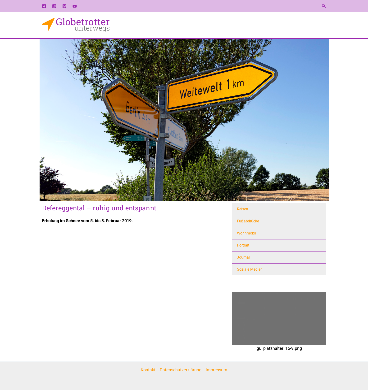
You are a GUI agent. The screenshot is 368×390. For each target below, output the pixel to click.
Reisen (242, 209)
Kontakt (148, 369)
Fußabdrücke (248, 221)
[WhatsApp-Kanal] (64, 6)
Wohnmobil (246, 233)
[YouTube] (75, 6)
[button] (324, 6)
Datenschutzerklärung (180, 369)
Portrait (243, 245)
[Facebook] (44, 6)
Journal (243, 257)
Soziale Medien (250, 269)
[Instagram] (54, 6)
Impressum (216, 369)
